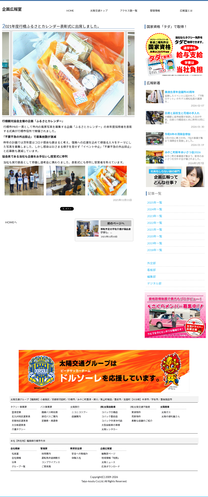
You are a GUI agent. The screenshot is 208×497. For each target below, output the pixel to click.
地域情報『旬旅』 (111, 457)
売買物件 (136, 416)
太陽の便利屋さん (170, 416)
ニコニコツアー (80, 412)
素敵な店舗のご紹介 (142, 420)
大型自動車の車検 (111, 425)
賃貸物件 (136, 412)
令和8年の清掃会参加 (177, 134)
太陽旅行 (74, 406)
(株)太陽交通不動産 (140, 406)
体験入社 (76, 457)
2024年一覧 (154, 209)
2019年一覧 (154, 243)
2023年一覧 (154, 216)
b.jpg (65, 180)
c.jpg (107, 180)
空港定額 (16, 412)
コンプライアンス (51, 462)
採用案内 (46, 453)
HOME (70, 10)
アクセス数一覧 (128, 10)
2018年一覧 (154, 250)
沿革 (14, 462)
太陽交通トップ (99, 10)
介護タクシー (19, 429)
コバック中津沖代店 (112, 420)
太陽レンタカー (110, 429)
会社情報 (16, 457)
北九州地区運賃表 (21, 416)
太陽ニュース (108, 462)
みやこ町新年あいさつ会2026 (183, 152)
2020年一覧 (154, 236)
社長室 (15, 453)
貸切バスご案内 (50, 416)
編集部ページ (108, 453)
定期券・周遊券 (50, 420)
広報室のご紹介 (175, 177)
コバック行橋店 (110, 412)
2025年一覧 (154, 202)
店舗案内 (76, 416)
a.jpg (24, 180)
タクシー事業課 (18, 406)
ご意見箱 (46, 466)
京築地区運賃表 (20, 420)
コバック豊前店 (110, 416)
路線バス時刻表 (50, 412)
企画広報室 (12, 9)
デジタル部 (154, 283)
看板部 (151, 270)
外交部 (151, 263)
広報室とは (186, 10)
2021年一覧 (154, 229)
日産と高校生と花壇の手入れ (182, 113)
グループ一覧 (18, 466)
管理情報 (155, 10)
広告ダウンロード (111, 466)
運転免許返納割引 (51, 457)
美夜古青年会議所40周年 (180, 92)
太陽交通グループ (19, 399)
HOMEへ (11, 222)
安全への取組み (80, 453)
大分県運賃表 (19, 425)
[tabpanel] (68, 73)
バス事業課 (46, 406)
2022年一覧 (154, 222)
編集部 (151, 276)
